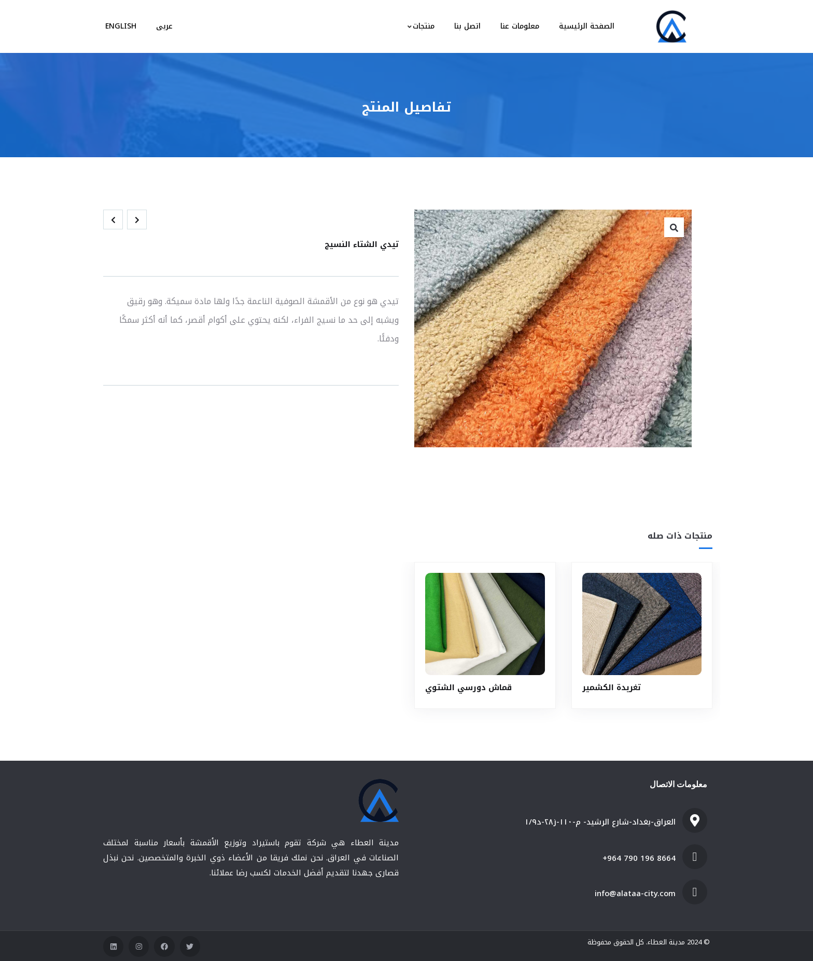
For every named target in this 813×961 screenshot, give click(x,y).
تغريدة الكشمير (611, 687)
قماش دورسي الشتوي (468, 687)
